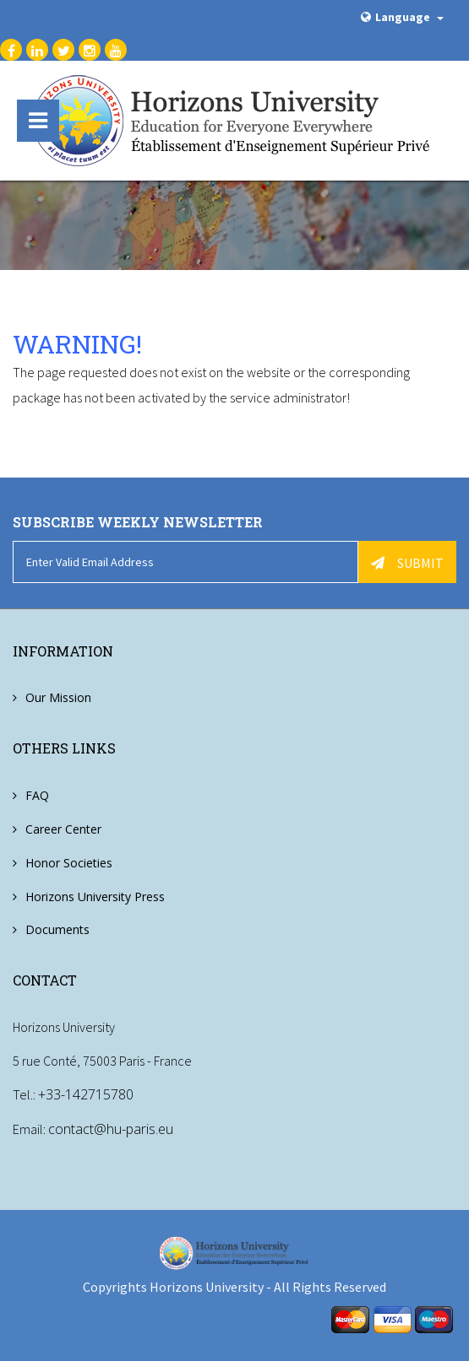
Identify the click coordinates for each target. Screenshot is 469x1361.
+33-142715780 (86, 1094)
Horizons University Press (95, 896)
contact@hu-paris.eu (110, 1128)
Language (402, 16)
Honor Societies (68, 863)
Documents (57, 930)
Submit (407, 562)
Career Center (63, 829)
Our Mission (58, 697)
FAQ (37, 795)
